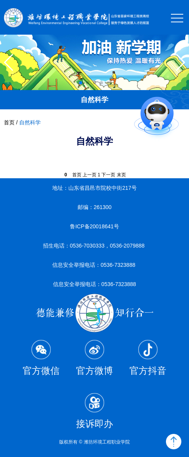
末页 (121, 174)
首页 (9, 122)
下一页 (108, 174)
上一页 (89, 174)
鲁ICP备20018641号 (94, 226)
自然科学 (30, 122)
